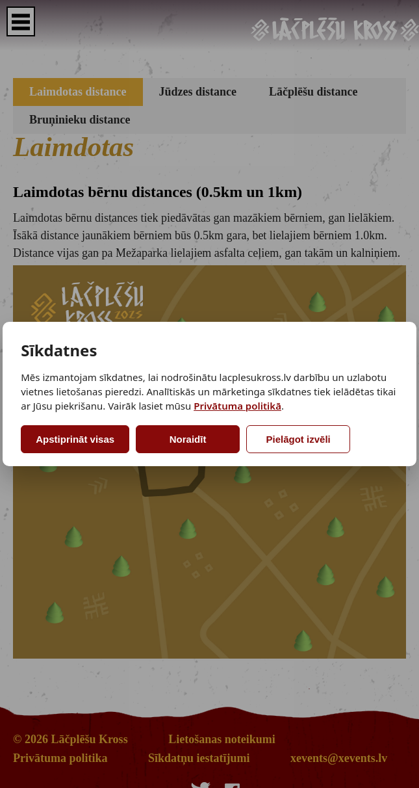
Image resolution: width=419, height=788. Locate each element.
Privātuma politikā (237, 405)
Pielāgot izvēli (298, 439)
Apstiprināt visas (75, 439)
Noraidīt (188, 439)
